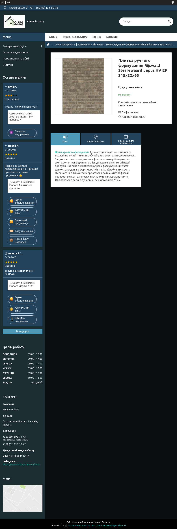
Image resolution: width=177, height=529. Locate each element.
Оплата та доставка (16, 52)
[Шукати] (169, 21)
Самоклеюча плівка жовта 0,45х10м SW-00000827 (21, 116)
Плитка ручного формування (73, 44)
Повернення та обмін (16, 58)
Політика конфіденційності (111, 525)
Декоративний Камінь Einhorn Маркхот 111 (22, 285)
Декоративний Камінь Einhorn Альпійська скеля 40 (22, 185)
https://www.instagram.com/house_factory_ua (22, 464)
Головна (52, 36)
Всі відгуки (22, 331)
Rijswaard (98, 44)
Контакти (112, 36)
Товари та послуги (74, 36)
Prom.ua (106, 522)
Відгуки (8, 64)
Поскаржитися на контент (81, 525)
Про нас (96, 36)
